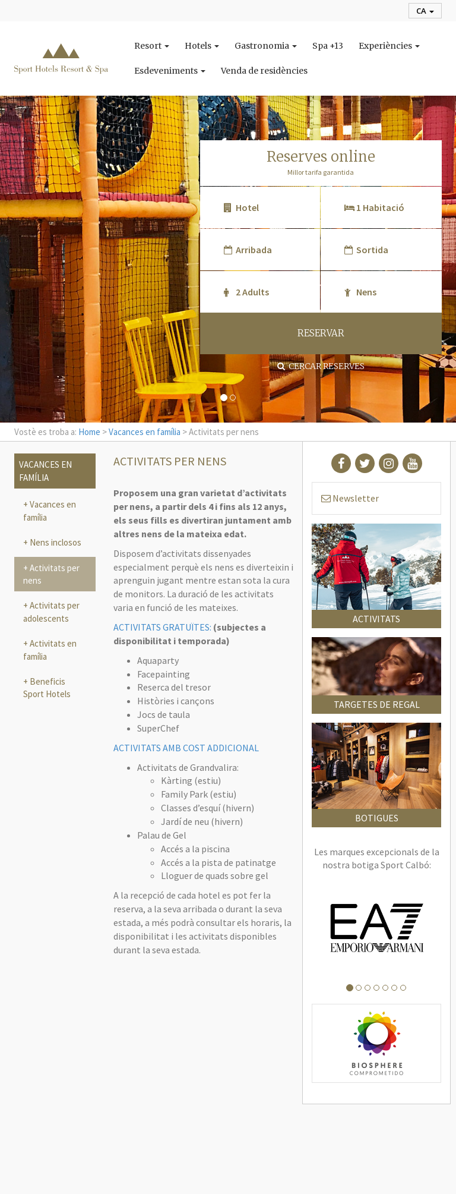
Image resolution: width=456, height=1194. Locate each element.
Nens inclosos (54, 542)
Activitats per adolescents (51, 611)
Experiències (389, 45)
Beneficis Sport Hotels (47, 688)
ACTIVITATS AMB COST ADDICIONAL (186, 748)
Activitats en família (50, 649)
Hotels (202, 45)
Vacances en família (144, 431)
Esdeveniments (169, 70)
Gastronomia (266, 45)
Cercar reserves (321, 366)
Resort (151, 45)
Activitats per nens (51, 574)
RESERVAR (320, 333)
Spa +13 (327, 45)
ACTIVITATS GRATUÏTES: (162, 627)
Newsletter (350, 498)
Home (89, 431)
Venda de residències (264, 70)
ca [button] (425, 10)
